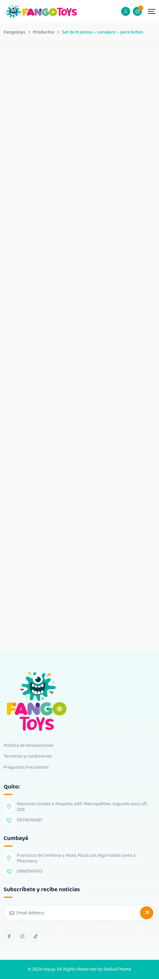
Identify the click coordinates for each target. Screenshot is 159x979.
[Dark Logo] (41, 11)
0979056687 (30, 820)
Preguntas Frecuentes (26, 767)
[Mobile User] (125, 11)
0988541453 (29, 871)
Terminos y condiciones (28, 756)
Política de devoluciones (28, 745)
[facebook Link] (9, 936)
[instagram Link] (22, 936)
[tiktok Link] (35, 936)
